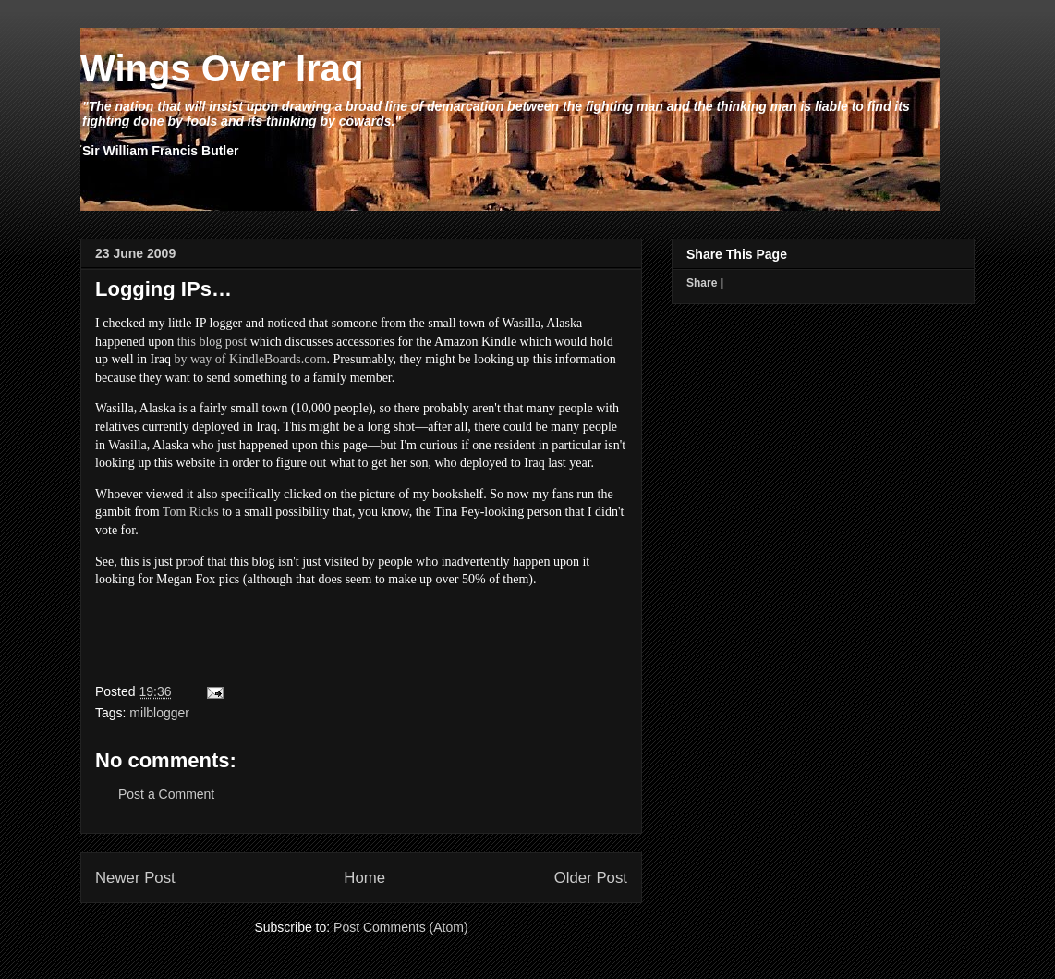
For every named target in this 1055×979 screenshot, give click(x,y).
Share (701, 282)
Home (364, 878)
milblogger (159, 712)
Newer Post (135, 878)
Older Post (590, 878)
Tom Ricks (191, 512)
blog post (223, 342)
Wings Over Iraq (221, 68)
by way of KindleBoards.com (251, 359)
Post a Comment (166, 794)
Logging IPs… (163, 288)
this (188, 342)
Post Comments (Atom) (400, 927)
